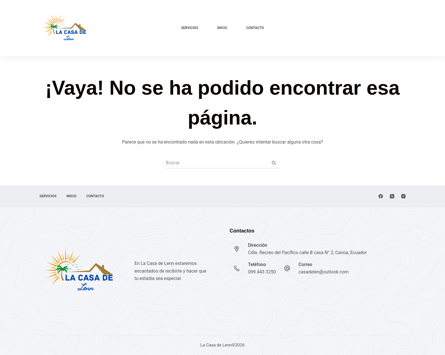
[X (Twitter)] (392, 196)
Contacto (255, 28)
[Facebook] (381, 196)
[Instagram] (403, 196)
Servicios (189, 28)
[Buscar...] (217, 163)
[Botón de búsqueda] (273, 163)
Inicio (222, 28)
